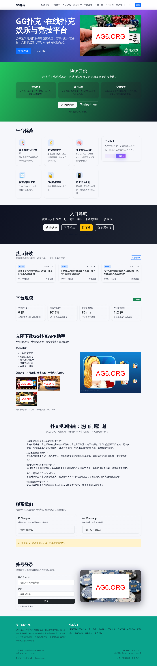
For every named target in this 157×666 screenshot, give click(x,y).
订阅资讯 (136, 257)
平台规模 (88, 4)
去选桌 (51, 227)
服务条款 (88, 633)
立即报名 (41, 51)
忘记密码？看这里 (25, 606)
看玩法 (69, 227)
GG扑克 (20, 5)
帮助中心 (110, 156)
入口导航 (66, 4)
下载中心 (120, 155)
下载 (86, 227)
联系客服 (104, 227)
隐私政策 (79, 633)
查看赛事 (23, 51)
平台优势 (56, 4)
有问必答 (109, 4)
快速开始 (45, 4)
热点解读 (77, 4)
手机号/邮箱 (24, 577)
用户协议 (98, 633)
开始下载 (99, 4)
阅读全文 (49, 278)
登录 (131, 4)
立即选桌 (67, 105)
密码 (20, 588)
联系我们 (120, 4)
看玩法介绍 (88, 105)
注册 (138, 4)
